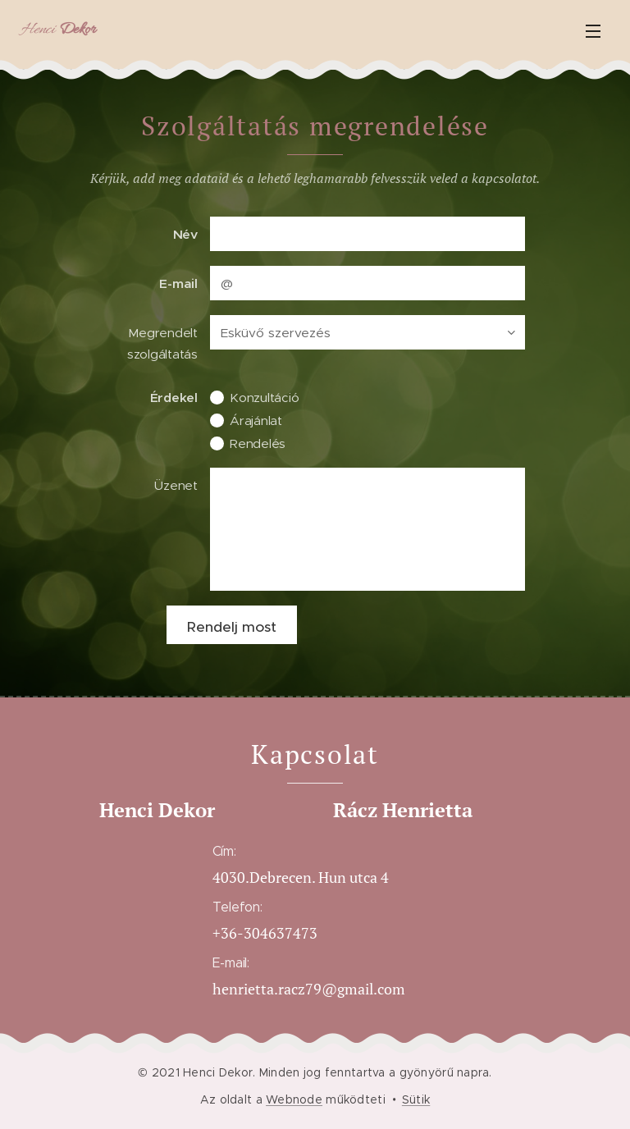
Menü (593, 31)
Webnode (294, 1099)
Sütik (416, 1099)
